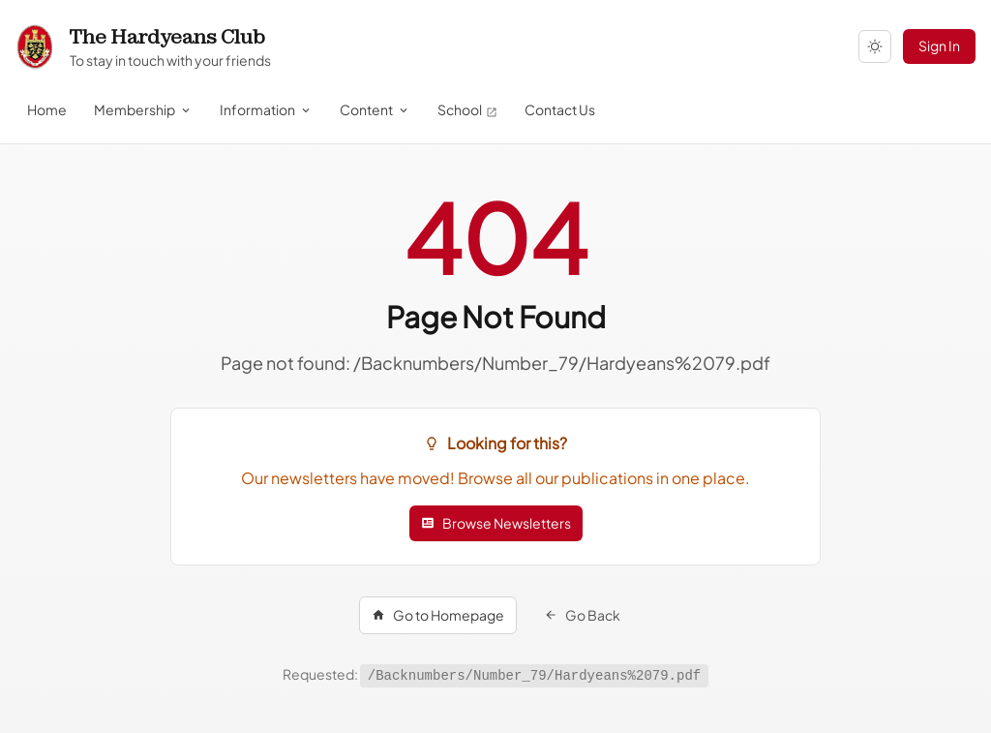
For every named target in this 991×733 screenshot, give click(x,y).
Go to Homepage (438, 615)
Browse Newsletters (496, 523)
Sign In (939, 45)
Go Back (582, 615)
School (467, 109)
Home (47, 109)
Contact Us (560, 109)
